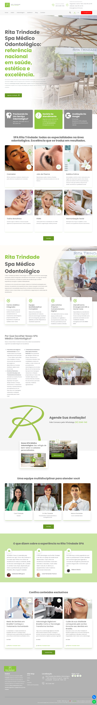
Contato (42, 12)
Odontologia (21, 12)
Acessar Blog (48, 652)
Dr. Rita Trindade (48, 513)
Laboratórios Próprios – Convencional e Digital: (57, 308)
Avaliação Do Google (79, 115)
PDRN (39, 219)
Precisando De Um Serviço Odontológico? (20, 116)
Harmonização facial (75, 219)
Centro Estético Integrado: (13, 306)
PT (74, 12)
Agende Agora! (58, 455)
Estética (30, 12)
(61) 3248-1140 (60, 6)
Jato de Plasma (43, 174)
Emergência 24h (86, 12)
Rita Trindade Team (15, 645)
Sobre (12, 12)
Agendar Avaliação (13, 95)
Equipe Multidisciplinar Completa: (35, 307)
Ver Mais (48, 238)
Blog (36, 12)
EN (78, 12)
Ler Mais (9, 639)
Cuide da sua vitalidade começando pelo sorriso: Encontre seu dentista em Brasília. (77, 625)
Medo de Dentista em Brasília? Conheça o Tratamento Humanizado (17, 624)
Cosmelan (11, 174)
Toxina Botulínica (14, 219)
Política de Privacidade (33, 685)
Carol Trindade (18, 513)
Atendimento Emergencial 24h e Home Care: (81, 307)
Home (6, 12)
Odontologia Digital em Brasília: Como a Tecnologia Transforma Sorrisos (48, 624)
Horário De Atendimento (50, 115)
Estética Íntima (72, 174)
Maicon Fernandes (77, 513)
